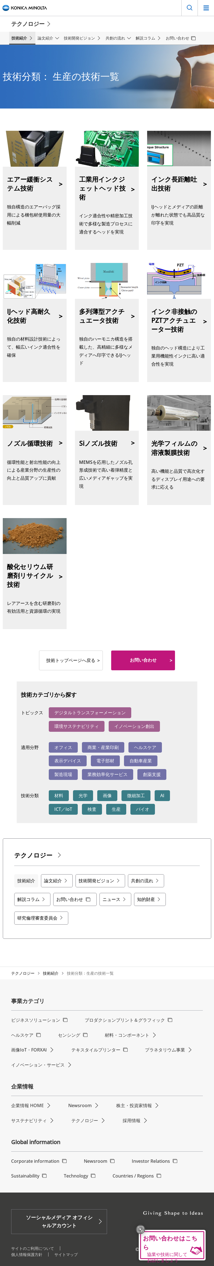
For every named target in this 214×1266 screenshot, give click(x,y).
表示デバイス (67, 761)
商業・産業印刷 (103, 747)
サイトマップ (66, 1254)
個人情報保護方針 (26, 1254)
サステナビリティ (29, 1120)
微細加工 (136, 795)
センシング (69, 1035)
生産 (116, 809)
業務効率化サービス (107, 774)
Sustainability (25, 1176)
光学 (83, 795)
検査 (91, 809)
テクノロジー (23, 973)
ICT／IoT (63, 809)
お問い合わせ (143, 660)
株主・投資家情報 (134, 1105)
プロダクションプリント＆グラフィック (125, 1020)
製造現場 (63, 774)
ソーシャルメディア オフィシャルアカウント (59, 1221)
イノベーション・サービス (38, 1065)
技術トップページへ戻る (70, 660)
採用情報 (131, 1120)
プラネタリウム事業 (165, 1050)
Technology (76, 1176)
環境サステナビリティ (76, 726)
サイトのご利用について (32, 1248)
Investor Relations (151, 1161)
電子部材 (105, 761)
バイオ (142, 809)
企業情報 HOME (27, 1105)
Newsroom (80, 1105)
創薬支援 (152, 774)
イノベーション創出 (134, 726)
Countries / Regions (133, 1176)
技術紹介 (51, 973)
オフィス (63, 747)
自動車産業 (141, 761)
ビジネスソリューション (35, 1020)
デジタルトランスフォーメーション (90, 713)
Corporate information (35, 1161)
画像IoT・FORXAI (29, 1050)
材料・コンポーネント (127, 1035)
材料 (58, 795)
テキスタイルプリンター (95, 1050)
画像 (107, 795)
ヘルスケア (145, 747)
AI (162, 795)
